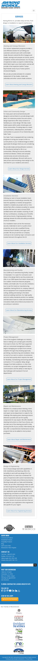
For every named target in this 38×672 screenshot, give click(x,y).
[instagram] (5, 591)
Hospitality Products (6, 542)
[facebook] (2, 591)
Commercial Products (7, 538)
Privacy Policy (29, 659)
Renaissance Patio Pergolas (8, 547)
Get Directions (5, 580)
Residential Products (6, 540)
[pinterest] (7, 591)
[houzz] (16, 591)
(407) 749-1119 (13, 560)
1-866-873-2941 (11, 554)
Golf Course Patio (6, 546)
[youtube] (10, 591)
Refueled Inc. (22, 659)
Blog (2, 544)
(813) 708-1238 (13, 558)
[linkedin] (13, 591)
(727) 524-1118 (10, 556)
